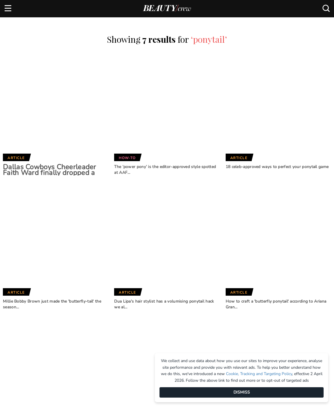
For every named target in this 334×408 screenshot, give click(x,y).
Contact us (15, 320)
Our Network (165, 282)
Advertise (14, 310)
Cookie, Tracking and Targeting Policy (259, 374)
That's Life (157, 344)
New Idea (155, 325)
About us (13, 301)
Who (92, 329)
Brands (98, 282)
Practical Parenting (167, 334)
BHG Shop (156, 315)
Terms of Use (17, 329)
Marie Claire (100, 301)
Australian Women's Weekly (109, 341)
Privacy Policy (19, 339)
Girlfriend (99, 310)
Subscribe (292, 272)
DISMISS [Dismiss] (241, 392)
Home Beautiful (104, 320)
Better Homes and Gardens (164, 303)
